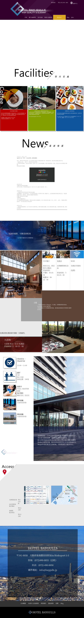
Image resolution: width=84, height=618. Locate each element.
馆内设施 (40, 17)
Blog (68, 17)
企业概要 (20, 604)
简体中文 (73, 3)
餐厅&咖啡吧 (32, 17)
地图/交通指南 (48, 17)
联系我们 (53, 2)
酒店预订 (59, 17)
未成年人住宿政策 (32, 604)
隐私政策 (52, 604)
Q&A (72, 17)
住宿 (26, 17)
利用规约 (43, 604)
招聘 (59, 604)
